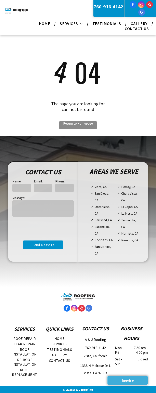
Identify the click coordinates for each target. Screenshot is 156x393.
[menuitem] (45, 23)
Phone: (60, 181)
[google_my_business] (141, 13)
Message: (18, 198)
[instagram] (141, 5)
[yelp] (149, 5)
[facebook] (133, 5)
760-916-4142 (108, 6)
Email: (38, 181)
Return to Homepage (78, 123)
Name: (16, 181)
